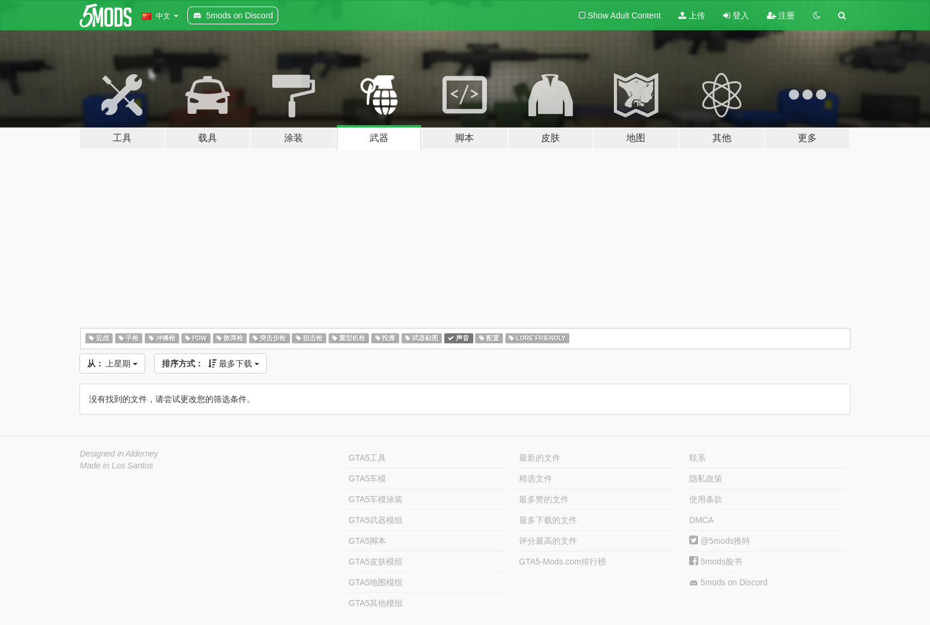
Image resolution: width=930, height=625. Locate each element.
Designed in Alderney (119, 453)
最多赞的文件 (544, 499)
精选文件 (535, 478)
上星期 (112, 363)
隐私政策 (705, 478)
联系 (697, 458)
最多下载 (210, 363)
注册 (781, 15)
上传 (692, 15)
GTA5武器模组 (376, 520)
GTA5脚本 (368, 541)
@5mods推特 (719, 540)
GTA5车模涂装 (376, 499)
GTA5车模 (368, 478)
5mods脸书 (715, 561)
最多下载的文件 (548, 520)
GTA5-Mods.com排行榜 (562, 561)
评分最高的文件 (548, 541)
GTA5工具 (368, 458)
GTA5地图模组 (376, 582)
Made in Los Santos (117, 465)
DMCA (701, 520)
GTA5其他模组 (376, 603)
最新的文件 (539, 458)
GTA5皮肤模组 (376, 561)
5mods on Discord (728, 583)
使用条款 (705, 499)
